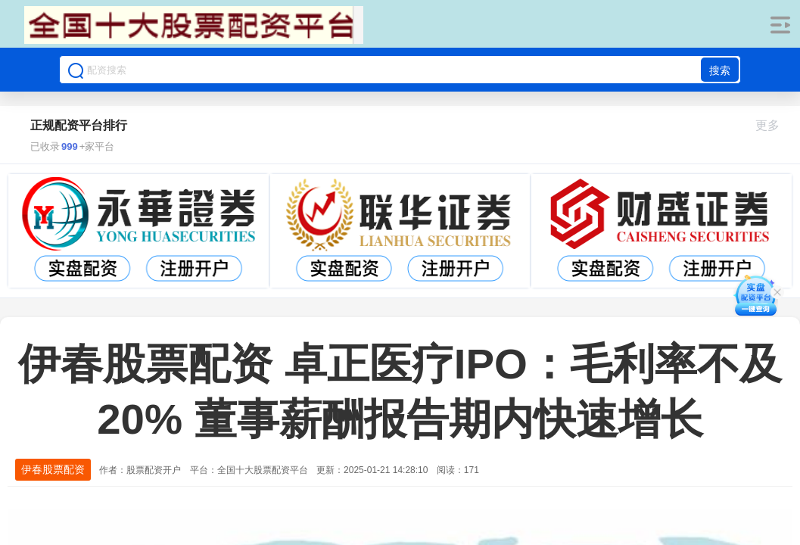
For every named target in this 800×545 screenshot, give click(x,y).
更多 (773, 125)
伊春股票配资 (53, 469)
